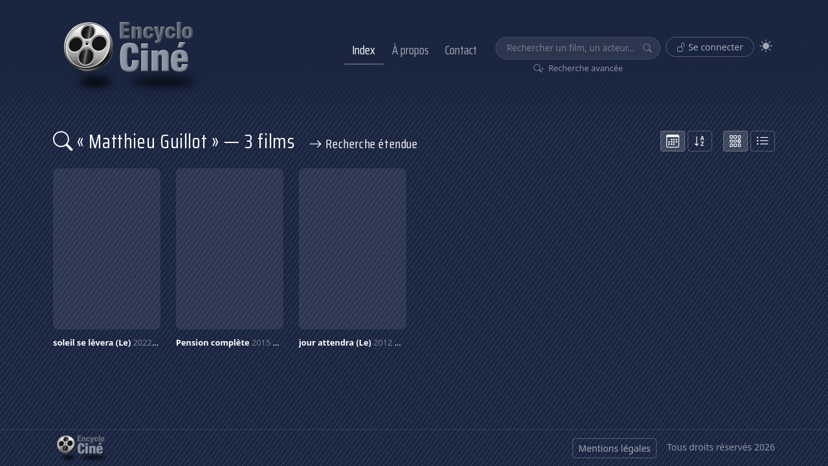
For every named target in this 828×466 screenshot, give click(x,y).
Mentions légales (614, 448)
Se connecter (710, 47)
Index (363, 50)
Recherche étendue (363, 143)
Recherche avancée (579, 68)
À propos (410, 50)
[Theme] (766, 46)
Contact (461, 50)
